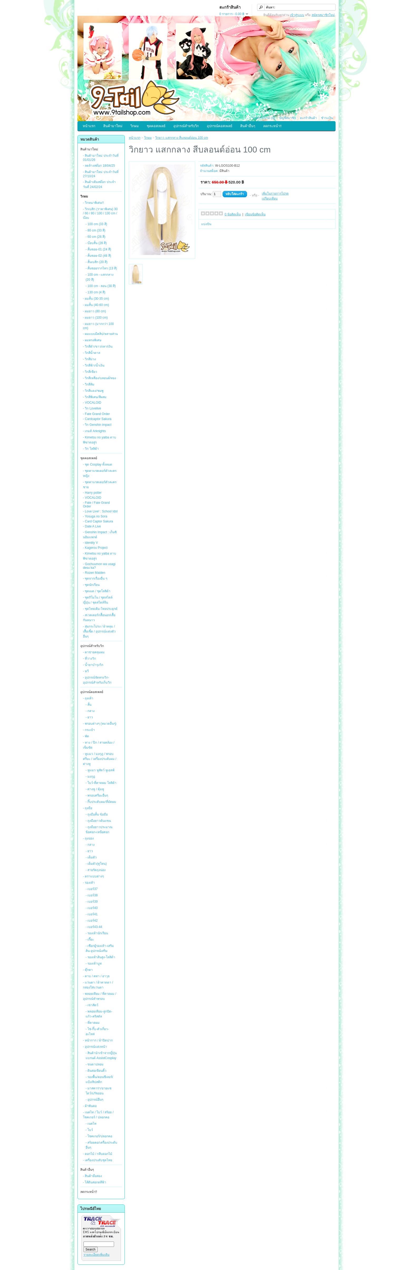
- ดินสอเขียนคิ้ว (96, 1071)
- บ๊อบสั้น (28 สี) (96, 243)
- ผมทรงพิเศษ (92, 340)
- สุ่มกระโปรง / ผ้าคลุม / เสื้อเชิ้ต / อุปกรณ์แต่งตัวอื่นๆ (99, 631)
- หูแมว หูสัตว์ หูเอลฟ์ (100, 770)
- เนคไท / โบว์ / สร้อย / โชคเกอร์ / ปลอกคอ (98, 1114)
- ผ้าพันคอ (90, 1106)
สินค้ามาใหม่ (112, 126)
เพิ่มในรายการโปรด (275, 193)
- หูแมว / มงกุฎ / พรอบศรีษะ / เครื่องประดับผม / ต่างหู (99, 759)
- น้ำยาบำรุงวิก (93, 665)
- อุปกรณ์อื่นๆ (94, 1099)
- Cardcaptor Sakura (97, 419)
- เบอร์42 (92, 920)
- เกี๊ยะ (90, 939)
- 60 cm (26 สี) (95, 237)
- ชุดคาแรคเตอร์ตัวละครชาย (99, 484)
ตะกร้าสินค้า (308, 118)
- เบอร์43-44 (94, 927)
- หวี (86, 671)
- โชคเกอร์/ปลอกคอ (99, 1136)
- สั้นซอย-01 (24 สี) (98, 249)
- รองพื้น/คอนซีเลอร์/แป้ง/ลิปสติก (99, 1079)
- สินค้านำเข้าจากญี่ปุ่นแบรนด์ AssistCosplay (101, 1055)
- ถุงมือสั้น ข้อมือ (97, 814)
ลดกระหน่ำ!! (272, 126)
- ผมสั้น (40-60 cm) (96, 305)
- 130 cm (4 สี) (95, 292)
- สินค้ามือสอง (92, 1176)
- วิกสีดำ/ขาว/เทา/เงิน (97, 346)
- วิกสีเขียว (90, 372)
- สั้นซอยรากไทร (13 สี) (101, 268)
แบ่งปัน (206, 224)
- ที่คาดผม (93, 1023)
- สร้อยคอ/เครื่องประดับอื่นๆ (101, 1145)
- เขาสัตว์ (92, 1005)
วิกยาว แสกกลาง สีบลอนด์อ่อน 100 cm (181, 138)
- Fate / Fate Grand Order (96, 504)
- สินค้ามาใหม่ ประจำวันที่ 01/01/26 (101, 158)
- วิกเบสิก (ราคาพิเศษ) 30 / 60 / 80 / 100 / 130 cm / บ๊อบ (100, 213)
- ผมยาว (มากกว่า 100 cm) (98, 326)
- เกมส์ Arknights (94, 431)
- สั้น (88, 704)
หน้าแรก (89, 126)
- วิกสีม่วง (89, 359)
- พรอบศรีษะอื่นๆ (97, 795)
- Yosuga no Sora (95, 516)
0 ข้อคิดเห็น (233, 214)
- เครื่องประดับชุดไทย (97, 1160)
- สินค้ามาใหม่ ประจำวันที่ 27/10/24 (101, 174)
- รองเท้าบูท (94, 963)
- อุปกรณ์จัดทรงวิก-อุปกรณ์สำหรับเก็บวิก (97, 680)
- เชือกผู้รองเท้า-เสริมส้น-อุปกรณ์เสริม (100, 948)
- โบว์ (89, 1130)
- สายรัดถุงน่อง (96, 870)
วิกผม (134, 126)
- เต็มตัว (91, 857)
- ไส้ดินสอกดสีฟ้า (94, 1182)
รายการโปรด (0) (263, 118)
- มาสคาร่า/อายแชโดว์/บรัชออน (98, 1090)
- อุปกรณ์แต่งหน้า (95, 1047)
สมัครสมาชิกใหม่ (323, 15)
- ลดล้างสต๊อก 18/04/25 (99, 165)
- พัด (86, 736)
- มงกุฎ (90, 776)
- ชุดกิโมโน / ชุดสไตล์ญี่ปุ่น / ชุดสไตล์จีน (97, 600)
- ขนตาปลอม (95, 1064)
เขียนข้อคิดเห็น (255, 214)
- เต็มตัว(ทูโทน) (96, 864)
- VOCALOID (92, 402)
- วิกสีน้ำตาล (91, 353)
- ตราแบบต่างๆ (93, 876)
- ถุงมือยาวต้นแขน (98, 821)
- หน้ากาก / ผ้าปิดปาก (98, 1040)
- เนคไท (91, 1123)
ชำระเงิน (327, 118)
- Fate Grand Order (96, 414)
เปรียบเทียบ (270, 198)
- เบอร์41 (92, 914)
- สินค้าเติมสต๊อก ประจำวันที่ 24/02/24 (99, 184)
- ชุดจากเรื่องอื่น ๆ (95, 578)
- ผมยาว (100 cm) (95, 317)
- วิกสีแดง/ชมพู (93, 391)
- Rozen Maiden (94, 573)
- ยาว (89, 717)
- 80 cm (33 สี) (95, 230)
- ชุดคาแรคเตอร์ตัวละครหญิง (99, 473)
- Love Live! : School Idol (100, 511)
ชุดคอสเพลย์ (156, 126)
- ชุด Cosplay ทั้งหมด (97, 464)
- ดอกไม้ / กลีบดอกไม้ (97, 1154)
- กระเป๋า (89, 730)
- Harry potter (92, 493)
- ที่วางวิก (89, 658)
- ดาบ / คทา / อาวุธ (96, 976)
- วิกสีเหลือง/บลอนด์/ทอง (99, 378)
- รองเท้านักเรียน (97, 933)
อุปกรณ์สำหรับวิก (186, 126)
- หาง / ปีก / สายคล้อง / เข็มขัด (98, 745)
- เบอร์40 (92, 908)
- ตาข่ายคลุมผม (94, 652)
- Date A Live (92, 526)
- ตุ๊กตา (88, 970)
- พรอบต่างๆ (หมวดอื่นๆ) (99, 723)
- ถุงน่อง (88, 838)
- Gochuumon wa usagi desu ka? (99, 566)
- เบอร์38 (92, 895)
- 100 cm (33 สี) (96, 224)
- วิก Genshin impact (97, 425)
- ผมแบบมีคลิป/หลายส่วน (100, 334)
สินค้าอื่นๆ (247, 126)
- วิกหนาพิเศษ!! (93, 203)
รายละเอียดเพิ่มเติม (96, 1255)
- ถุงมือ (87, 808)
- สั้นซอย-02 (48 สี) (98, 256)
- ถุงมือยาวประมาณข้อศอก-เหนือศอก (99, 829)
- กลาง (90, 711)
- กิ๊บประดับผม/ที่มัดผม (101, 802)
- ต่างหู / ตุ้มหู (95, 789)
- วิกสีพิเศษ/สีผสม (94, 397)
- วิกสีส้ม (88, 384)
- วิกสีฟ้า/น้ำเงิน (93, 365)
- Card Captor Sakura (98, 521)
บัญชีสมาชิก (287, 118)
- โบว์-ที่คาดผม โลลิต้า (101, 783)
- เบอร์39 (92, 901)
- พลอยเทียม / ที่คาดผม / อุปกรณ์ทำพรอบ (99, 996)
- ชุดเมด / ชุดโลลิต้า (96, 591)
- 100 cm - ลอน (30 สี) (101, 286)
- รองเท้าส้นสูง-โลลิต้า (100, 957)
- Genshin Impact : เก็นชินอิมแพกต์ (100, 534)
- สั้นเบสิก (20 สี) (96, 262)
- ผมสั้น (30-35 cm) (96, 298)
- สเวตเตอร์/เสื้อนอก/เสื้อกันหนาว (99, 617)
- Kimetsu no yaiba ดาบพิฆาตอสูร (99, 440)
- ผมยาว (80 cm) (94, 311)
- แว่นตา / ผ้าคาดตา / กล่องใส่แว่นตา (98, 985)
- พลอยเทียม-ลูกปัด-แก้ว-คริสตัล (99, 1014)
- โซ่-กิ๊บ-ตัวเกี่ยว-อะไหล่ (97, 1031)
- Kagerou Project (95, 548)
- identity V (90, 543)
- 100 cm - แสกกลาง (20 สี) (100, 277)
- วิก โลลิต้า (91, 449)
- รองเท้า (89, 882)
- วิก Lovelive (92, 408)
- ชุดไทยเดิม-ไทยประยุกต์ (100, 609)
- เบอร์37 (92, 889)
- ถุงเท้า (88, 698)
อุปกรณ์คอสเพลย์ (219, 126)
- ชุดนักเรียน (91, 585)
